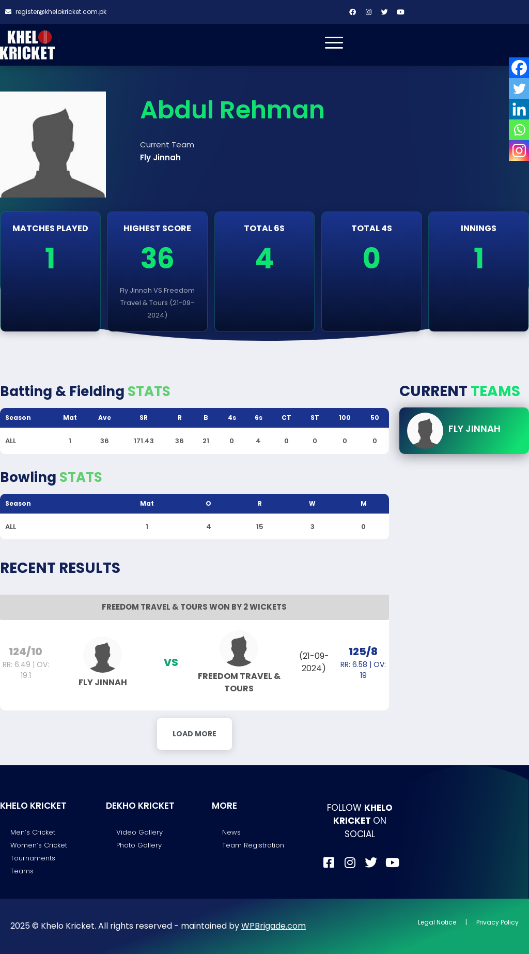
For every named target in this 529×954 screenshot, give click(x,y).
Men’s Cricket (32, 832)
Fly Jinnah (474, 428)
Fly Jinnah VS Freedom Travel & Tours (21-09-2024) (157, 302)
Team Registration (253, 845)
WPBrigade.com (273, 926)
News (231, 832)
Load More (194, 734)
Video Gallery (139, 832)
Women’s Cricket (38, 845)
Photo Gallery (139, 845)
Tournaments (32, 858)
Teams (22, 871)
